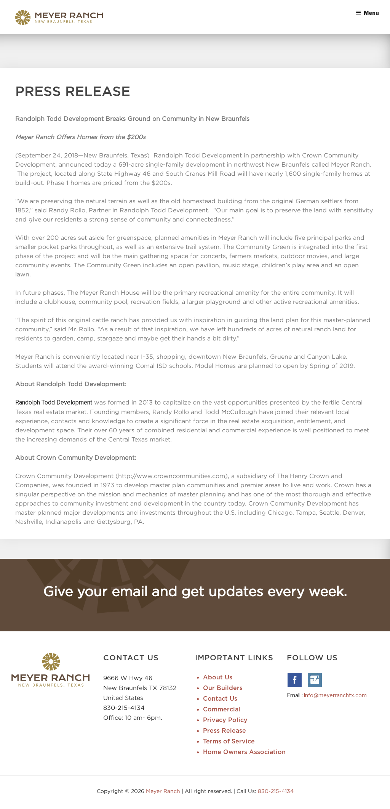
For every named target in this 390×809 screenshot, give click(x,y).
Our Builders (223, 688)
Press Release (224, 731)
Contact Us (220, 699)
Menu (367, 13)
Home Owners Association (244, 752)
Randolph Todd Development (53, 402)
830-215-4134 (124, 707)
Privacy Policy (225, 720)
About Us (217, 677)
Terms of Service (229, 741)
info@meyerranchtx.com (335, 695)
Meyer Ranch (164, 791)
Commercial (221, 709)
